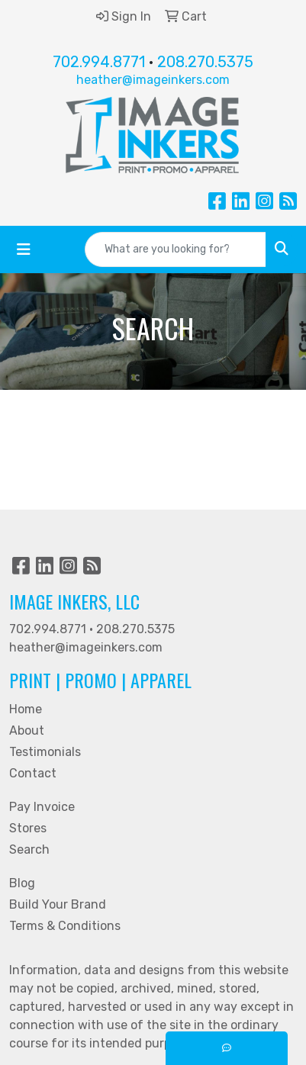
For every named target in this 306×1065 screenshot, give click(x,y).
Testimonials (45, 752)
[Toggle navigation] (24, 249)
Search (29, 849)
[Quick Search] (175, 249)
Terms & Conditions (65, 926)
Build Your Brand (57, 904)
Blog (22, 883)
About (26, 730)
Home (25, 709)
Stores (28, 828)
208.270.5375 (205, 62)
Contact (32, 773)
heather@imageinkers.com (153, 79)
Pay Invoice (42, 807)
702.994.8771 (99, 62)
